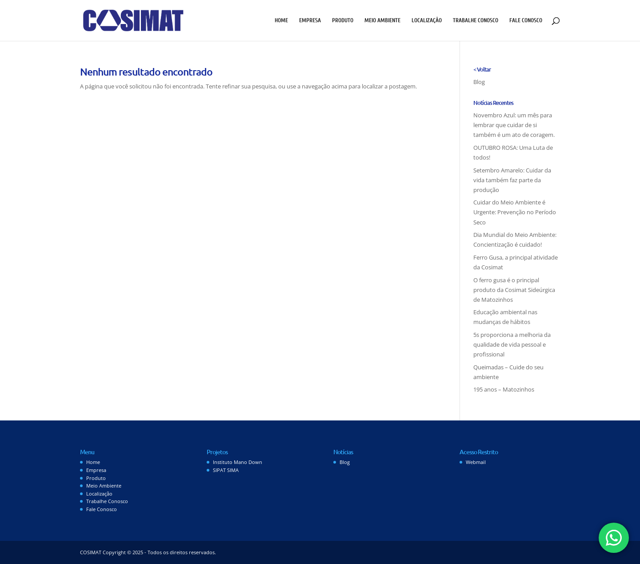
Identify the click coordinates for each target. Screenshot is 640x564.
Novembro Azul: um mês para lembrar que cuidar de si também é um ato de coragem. (514, 125)
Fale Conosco (525, 20)
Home (281, 20)
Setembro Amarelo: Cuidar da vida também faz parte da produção (512, 180)
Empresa (310, 20)
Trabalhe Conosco (475, 20)
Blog (479, 82)
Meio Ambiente (382, 20)
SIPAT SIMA (226, 470)
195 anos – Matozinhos (503, 389)
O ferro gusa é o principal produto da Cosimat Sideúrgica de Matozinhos (514, 290)
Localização (427, 20)
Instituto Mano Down (237, 462)
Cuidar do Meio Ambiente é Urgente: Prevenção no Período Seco (514, 212)
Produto (342, 20)
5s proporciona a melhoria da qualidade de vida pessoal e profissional (512, 344)
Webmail (476, 462)
